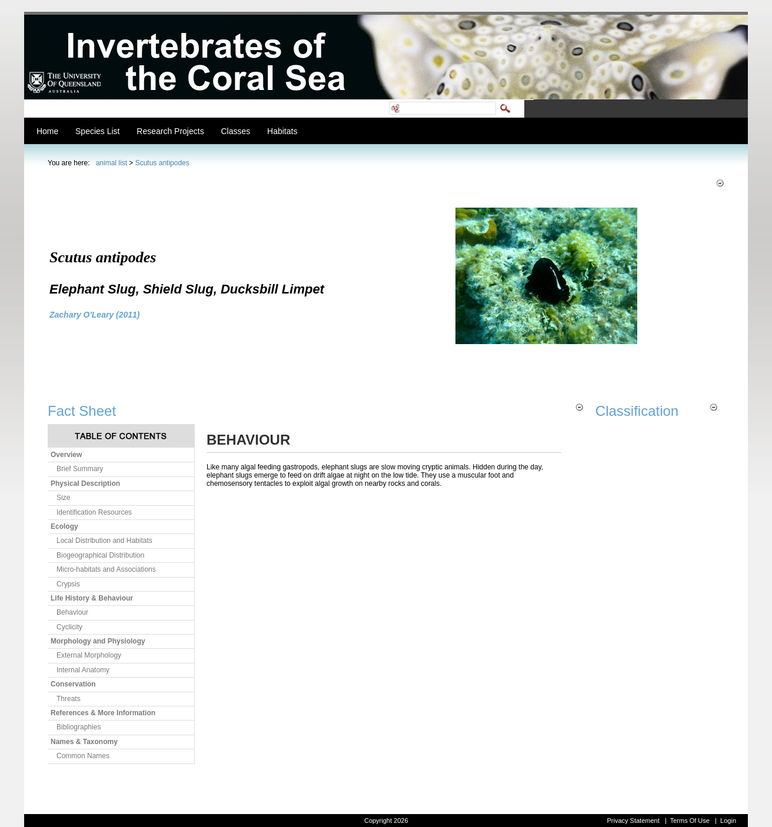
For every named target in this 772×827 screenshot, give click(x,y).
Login (728, 820)
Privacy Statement (633, 820)
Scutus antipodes (162, 163)
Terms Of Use (690, 820)
